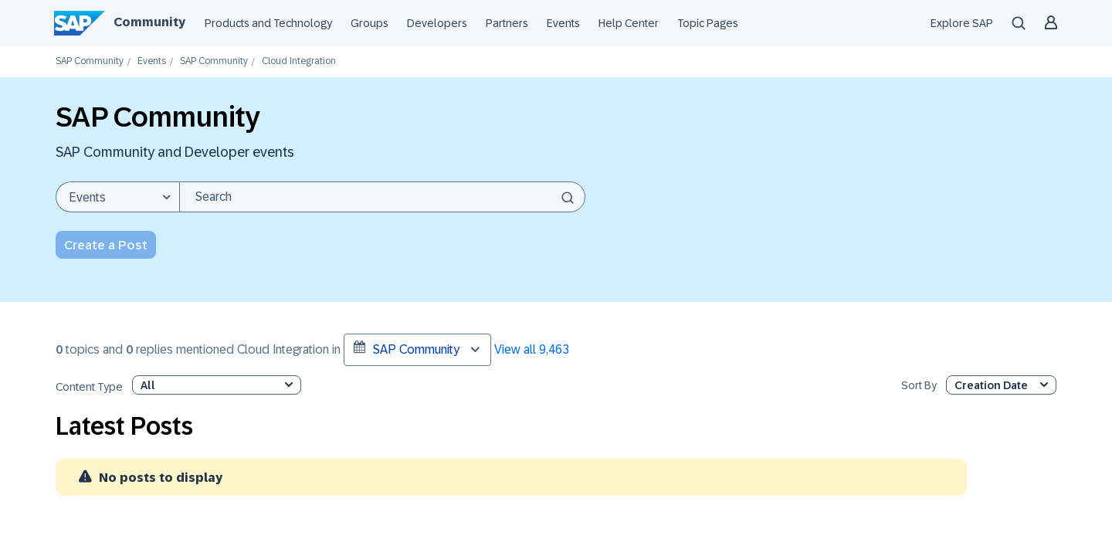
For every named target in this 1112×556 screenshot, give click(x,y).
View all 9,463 (531, 349)
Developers (437, 23)
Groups (369, 23)
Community (149, 22)
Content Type (89, 387)
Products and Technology (268, 23)
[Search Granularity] (117, 196)
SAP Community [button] (406, 348)
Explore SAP (962, 23)
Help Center (628, 23)
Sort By (919, 386)
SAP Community (90, 61)
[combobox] (382, 196)
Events (563, 23)
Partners (507, 23)
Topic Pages (707, 23)
